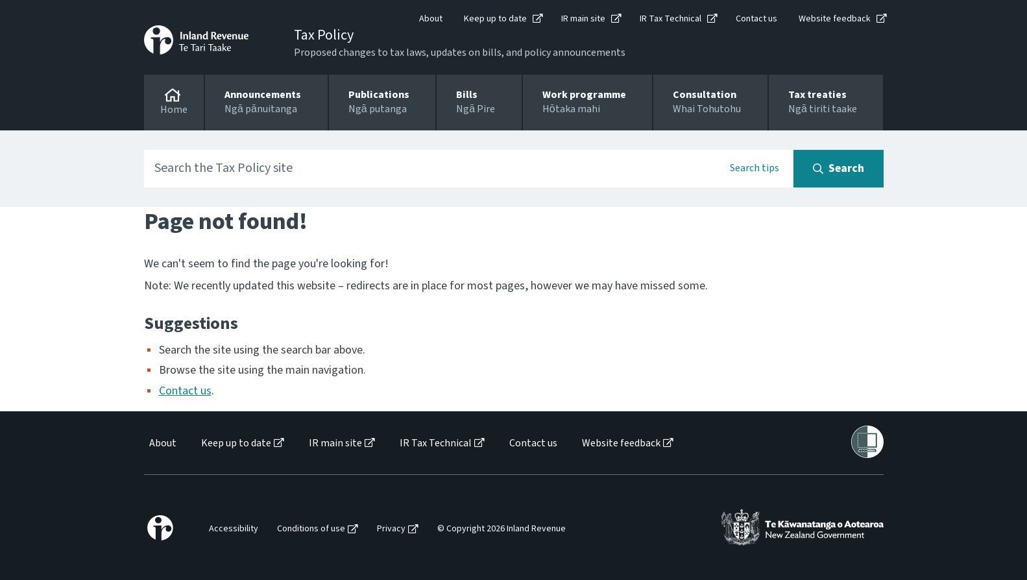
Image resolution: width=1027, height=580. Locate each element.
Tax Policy (324, 35)
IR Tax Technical (670, 18)
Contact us (756, 18)
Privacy (391, 529)
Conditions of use (311, 529)
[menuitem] (161, 443)
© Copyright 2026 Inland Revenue (501, 529)
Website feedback (835, 18)
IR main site (583, 18)
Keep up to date (495, 18)
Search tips (754, 168)
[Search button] (838, 168)
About (430, 18)
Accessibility (233, 529)
